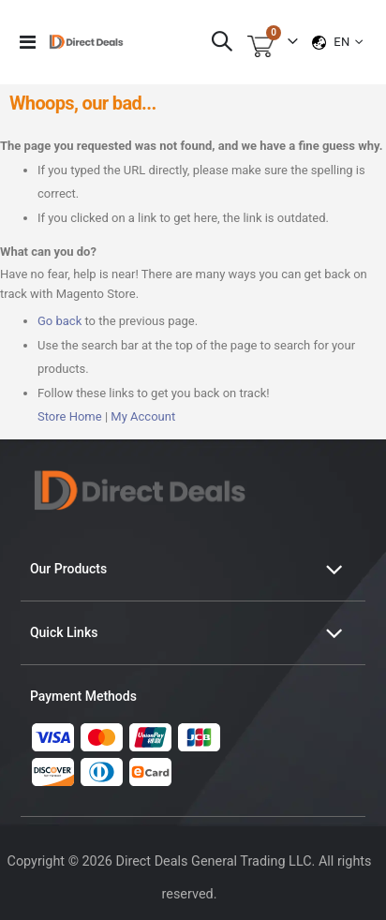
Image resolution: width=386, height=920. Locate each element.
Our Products (68, 568)
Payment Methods (83, 696)
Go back (59, 321)
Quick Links (64, 632)
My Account (143, 416)
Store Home (69, 416)
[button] (348, 42)
